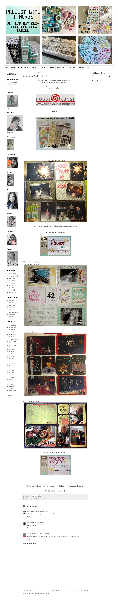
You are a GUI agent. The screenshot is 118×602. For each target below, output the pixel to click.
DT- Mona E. (12, 329)
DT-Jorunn (12, 363)
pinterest (51, 67)
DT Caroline (12, 325)
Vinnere (45, 499)
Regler (13, 67)
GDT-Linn (12, 310)
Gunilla (34, 332)
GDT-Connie (12, 305)
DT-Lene (11, 368)
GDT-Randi (12, 314)
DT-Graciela (12, 354)
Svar (28, 516)
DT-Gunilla (12, 281)
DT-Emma (12, 278)
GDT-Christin (13, 303)
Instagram (43, 67)
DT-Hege (11, 356)
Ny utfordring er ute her (54, 491)
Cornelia (30, 522)
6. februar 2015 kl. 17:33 (40, 522)
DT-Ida (11, 358)
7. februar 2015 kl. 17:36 (41, 534)
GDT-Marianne (13, 312)
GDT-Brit (11, 300)
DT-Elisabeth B (13, 339)
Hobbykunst (32, 499)
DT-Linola (12, 372)
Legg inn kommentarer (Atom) (39, 593)
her (66, 82)
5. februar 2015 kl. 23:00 (40, 511)
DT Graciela (12, 327)
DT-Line (11, 285)
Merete (62, 160)
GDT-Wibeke (13, 317)
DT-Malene (12, 375)
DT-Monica (12, 382)
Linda (37, 264)
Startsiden (55, 590)
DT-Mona (11, 379)
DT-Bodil (11, 336)
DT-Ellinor (12, 349)
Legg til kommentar (29, 543)
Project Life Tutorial (83, 67)
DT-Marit (11, 287)
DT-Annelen (12, 273)
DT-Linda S (12, 370)
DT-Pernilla (12, 290)
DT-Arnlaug (12, 334)
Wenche (37, 401)
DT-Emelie (12, 351)
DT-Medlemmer (23, 67)
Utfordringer (39, 499)
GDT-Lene (12, 307)
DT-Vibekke (12, 390)
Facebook (34, 67)
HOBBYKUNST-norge (55, 89)
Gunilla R (30, 534)
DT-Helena (12, 283)
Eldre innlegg (84, 590)
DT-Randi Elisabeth (11, 387)
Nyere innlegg (27, 590)
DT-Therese (12, 292)
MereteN (30, 511)
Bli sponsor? (61, 67)
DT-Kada (11, 365)
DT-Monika (12, 384)
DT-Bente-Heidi (13, 276)
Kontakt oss (71, 67)
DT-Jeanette (12, 361)
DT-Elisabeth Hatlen (13, 342)
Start (6, 67)
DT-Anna (11, 332)
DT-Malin (11, 377)
